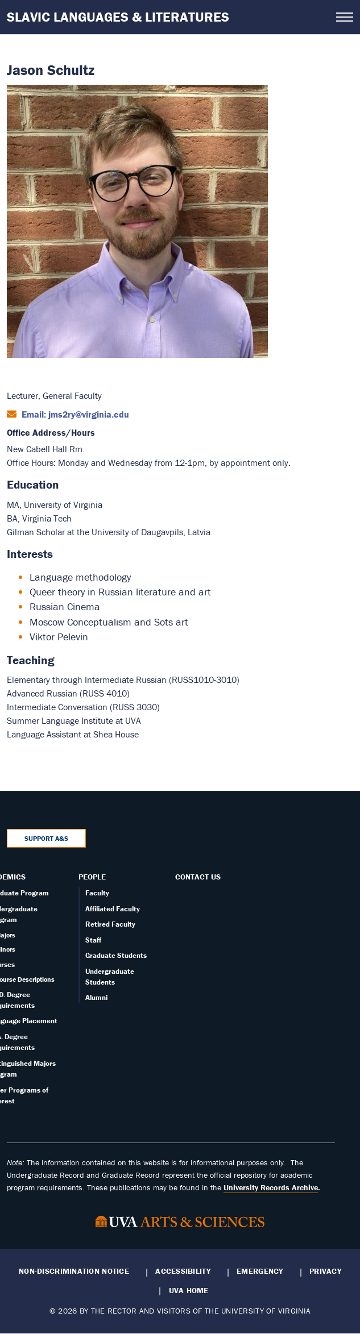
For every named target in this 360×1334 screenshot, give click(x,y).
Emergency (260, 1270)
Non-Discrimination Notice (74, 1270)
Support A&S (46, 838)
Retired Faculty (110, 924)
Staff (93, 940)
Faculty (97, 893)
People (92, 877)
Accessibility (182, 1270)
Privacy (325, 1270)
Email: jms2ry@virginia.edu (74, 414)
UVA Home (189, 1290)
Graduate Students (116, 955)
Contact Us (198, 877)
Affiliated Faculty (112, 909)
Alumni (96, 997)
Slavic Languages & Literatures (118, 17)
